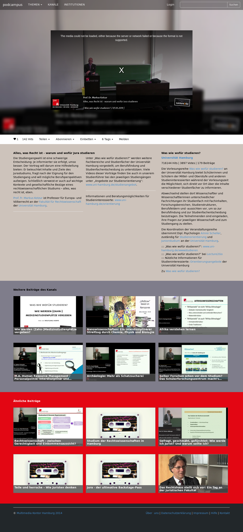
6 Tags (107, 139)
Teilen (44, 139)
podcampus (12, 5)
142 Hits (27, 139)
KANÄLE (53, 4)
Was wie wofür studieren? (206, 168)
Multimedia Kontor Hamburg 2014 (39, 513)
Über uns (152, 513)
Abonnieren (65, 139)
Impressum (200, 513)
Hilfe (214, 513)
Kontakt (225, 513)
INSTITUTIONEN (74, 4)
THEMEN (35, 4)
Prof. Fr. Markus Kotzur (28, 198)
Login (170, 4)
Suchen (233, 4)
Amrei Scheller (211, 233)
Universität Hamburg (33, 205)
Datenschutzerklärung (176, 513)
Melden (124, 139)
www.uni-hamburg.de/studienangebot (111, 184)
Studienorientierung (193, 237)
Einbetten (88, 139)
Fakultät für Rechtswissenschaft (60, 201)
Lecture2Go (215, 254)
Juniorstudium (170, 240)
